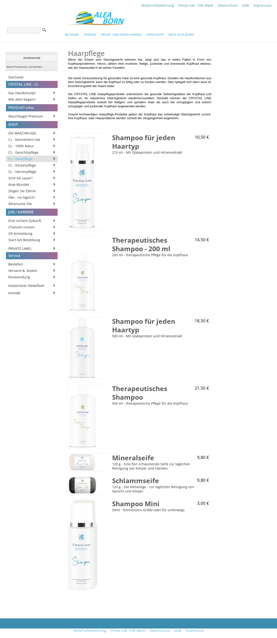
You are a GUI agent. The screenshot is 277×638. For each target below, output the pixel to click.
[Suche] (23, 30)
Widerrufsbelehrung (157, 5)
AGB (245, 5)
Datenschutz (228, 5)
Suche (44, 30)
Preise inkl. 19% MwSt (195, 5)
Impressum (262, 5)
